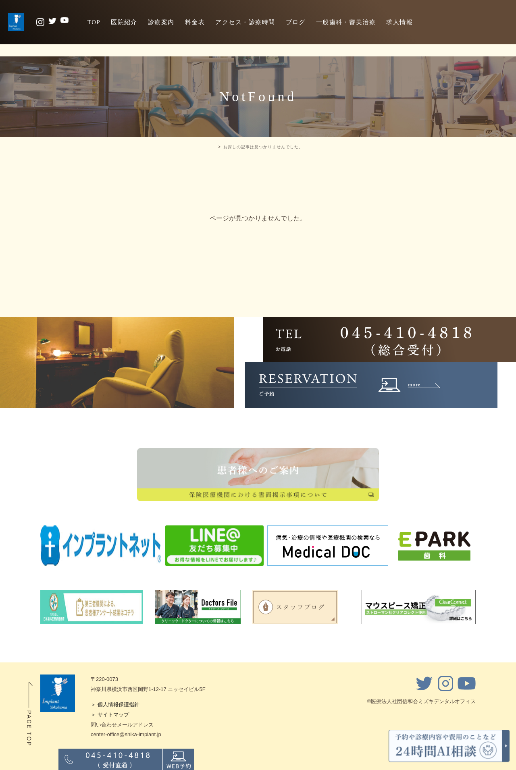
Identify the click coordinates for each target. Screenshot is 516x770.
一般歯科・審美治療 (346, 22)
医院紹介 (124, 22)
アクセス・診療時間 (245, 22)
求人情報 (399, 22)
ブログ (296, 22)
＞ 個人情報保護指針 (115, 705)
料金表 (195, 22)
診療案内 (161, 22)
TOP (93, 22)
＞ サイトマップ (110, 715)
